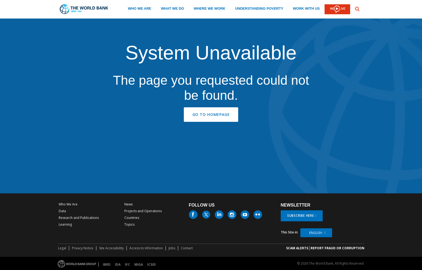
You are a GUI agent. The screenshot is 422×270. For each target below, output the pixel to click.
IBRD (107, 264)
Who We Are (68, 204)
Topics (129, 224)
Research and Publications (79, 217)
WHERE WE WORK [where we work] (210, 8)
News (128, 204)
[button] (357, 8)
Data (62, 211)
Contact (187, 248)
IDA (118, 264)
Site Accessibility (111, 248)
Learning (65, 224)
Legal (62, 248)
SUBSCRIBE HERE (300, 215)
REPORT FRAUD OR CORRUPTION (337, 248)
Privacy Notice (82, 248)
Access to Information (146, 248)
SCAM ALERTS (297, 248)
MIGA (138, 264)
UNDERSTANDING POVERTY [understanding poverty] (259, 8)
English (315, 232)
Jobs (171, 248)
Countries (131, 217)
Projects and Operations (143, 211)
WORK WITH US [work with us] (306, 8)
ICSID (151, 264)
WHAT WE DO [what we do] (172, 8)
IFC (127, 264)
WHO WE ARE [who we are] (139, 8)
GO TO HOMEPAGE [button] (211, 114)
